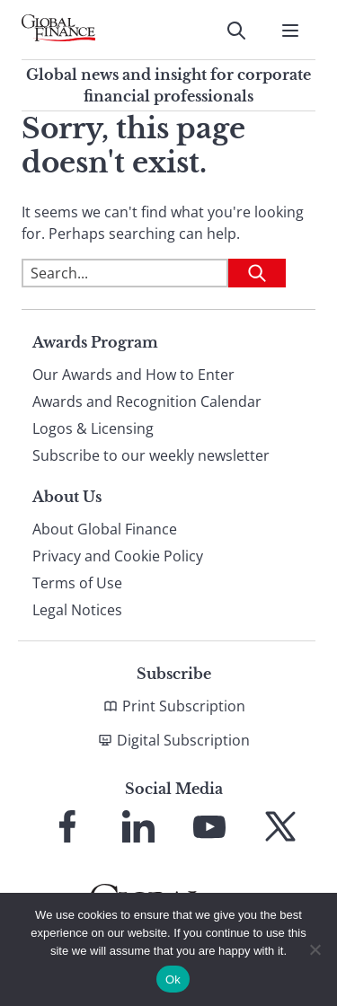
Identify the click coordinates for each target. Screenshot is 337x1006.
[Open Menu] (290, 30)
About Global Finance (104, 529)
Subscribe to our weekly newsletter (151, 455)
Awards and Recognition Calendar (147, 401)
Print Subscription (183, 706)
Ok (173, 979)
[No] (315, 949)
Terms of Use (77, 583)
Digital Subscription (183, 740)
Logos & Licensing (93, 428)
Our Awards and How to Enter (133, 374)
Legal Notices (77, 610)
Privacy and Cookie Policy (117, 556)
